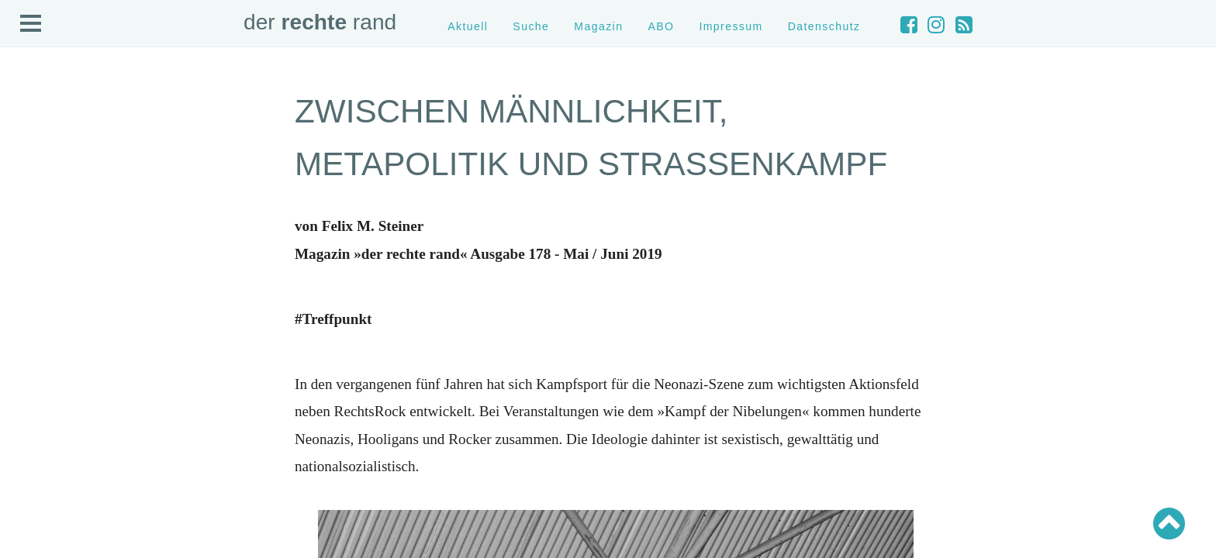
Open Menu (31, 24)
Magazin (598, 26)
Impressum (730, 26)
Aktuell (467, 26)
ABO (661, 26)
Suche (531, 26)
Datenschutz (824, 26)
